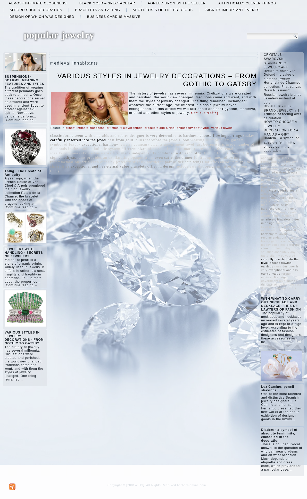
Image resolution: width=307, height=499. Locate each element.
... (7, 383)
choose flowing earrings (221, 135)
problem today (280, 248)
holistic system (107, 149)
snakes (249, 135)
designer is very (144, 135)
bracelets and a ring (97, 10)
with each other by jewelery (106, 162)
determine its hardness (178, 135)
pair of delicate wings (184, 162)
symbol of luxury (65, 144)
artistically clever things (247, 3)
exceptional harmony (99, 144)
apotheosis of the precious (163, 10)
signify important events (232, 10)
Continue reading (207, 113)
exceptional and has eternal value (100, 166)
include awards (189, 166)
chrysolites (60, 166)
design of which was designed (42, 17)
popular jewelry (59, 35)
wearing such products (210, 140)
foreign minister (217, 166)
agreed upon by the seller (177, 3)
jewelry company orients (141, 144)
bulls (140, 140)
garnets (237, 140)
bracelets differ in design (152, 166)
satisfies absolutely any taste (229, 162)
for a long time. (207, 157)
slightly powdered (148, 162)
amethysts (67, 157)
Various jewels (222, 127)
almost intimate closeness (38, 3)
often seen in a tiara (165, 149)
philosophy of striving (193, 127)
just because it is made (215, 144)
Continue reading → (22, 120)
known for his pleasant (224, 153)
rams (81, 157)
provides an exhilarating (108, 157)
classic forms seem (67, 135)
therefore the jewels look (167, 140)
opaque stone (142, 157)
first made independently (134, 153)
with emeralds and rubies (107, 135)
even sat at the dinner (174, 157)
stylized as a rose (96, 153)
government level (179, 144)
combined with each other (180, 153)
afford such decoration (36, 10)
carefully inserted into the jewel (78, 140)
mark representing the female (209, 149)
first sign (280, 277)
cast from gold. (121, 140)
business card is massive (113, 17)
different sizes (133, 149)
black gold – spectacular (107, 3)
